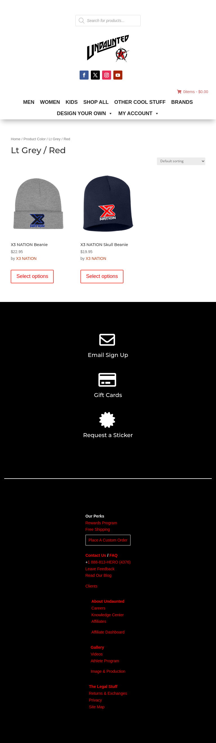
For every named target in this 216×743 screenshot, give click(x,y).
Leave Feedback (100, 569)
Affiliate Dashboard (108, 632)
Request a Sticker (108, 435)
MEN (28, 102)
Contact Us (96, 555)
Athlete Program (105, 661)
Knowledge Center (107, 615)
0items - (192, 91)
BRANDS (182, 102)
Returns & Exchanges (108, 693)
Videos (97, 654)
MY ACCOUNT (138, 113)
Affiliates (98, 621)
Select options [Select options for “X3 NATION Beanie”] (32, 276)
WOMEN (50, 102)
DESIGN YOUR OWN (85, 113)
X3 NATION (26, 258)
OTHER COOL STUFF (140, 102)
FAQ (113, 555)
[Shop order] (181, 161)
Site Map (96, 707)
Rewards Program (101, 523)
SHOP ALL (96, 102)
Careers (98, 608)
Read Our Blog (99, 575)
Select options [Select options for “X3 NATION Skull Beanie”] (102, 276)
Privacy (95, 700)
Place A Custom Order (108, 540)
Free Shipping (98, 529)
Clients (92, 586)
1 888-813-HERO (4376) (109, 562)
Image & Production (108, 671)
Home (15, 139)
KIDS (72, 102)
